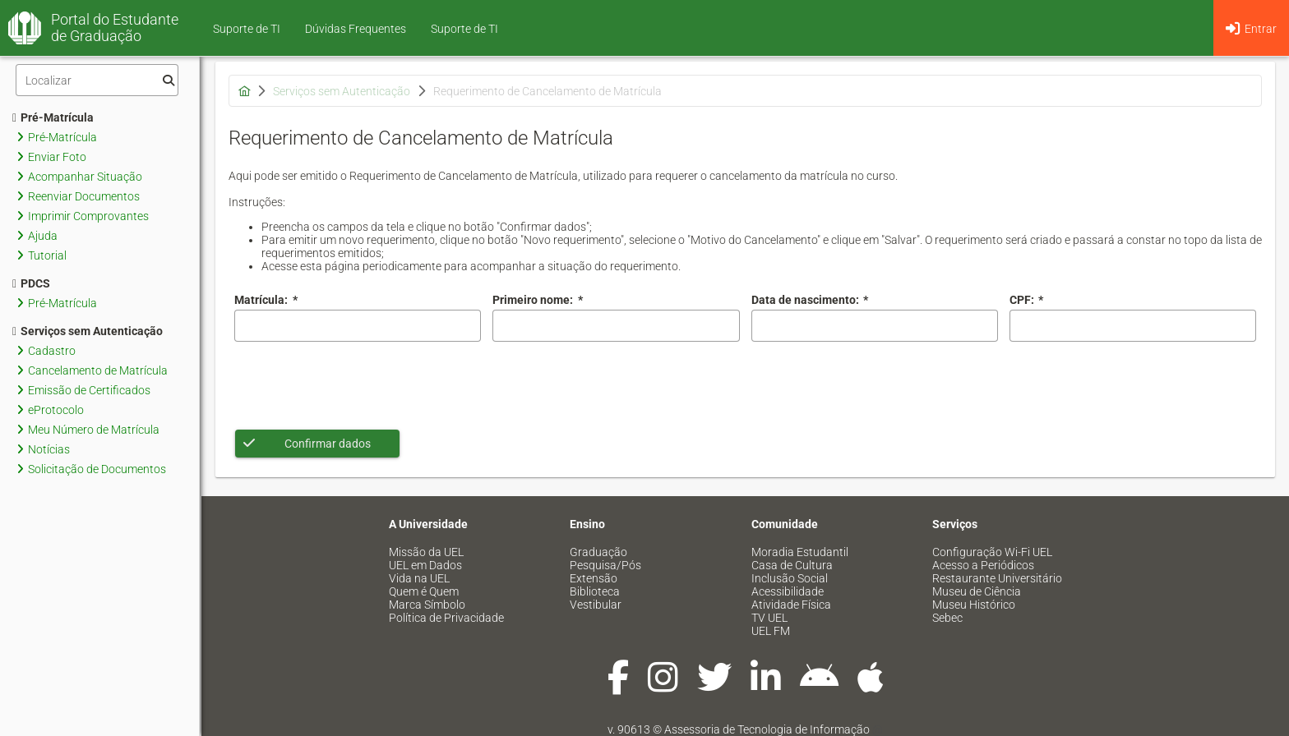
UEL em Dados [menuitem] (425, 565)
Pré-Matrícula (53, 117)
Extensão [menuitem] (593, 578)
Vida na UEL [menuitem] (419, 578)
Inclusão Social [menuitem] (789, 578)
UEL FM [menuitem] (770, 630)
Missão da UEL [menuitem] (426, 552)
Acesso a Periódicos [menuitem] (983, 565)
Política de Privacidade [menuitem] (446, 617)
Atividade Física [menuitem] (791, 604)
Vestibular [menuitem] (595, 604)
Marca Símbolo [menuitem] (427, 604)
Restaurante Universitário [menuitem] (997, 578)
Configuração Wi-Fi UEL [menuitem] (992, 552)
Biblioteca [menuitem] (595, 591)
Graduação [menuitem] (598, 552)
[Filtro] (97, 80)
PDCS (31, 283)
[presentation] (359, 385)
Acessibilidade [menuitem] (787, 591)
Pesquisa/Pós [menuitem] (605, 565)
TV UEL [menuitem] (769, 617)
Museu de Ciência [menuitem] (976, 591)
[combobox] (874, 326)
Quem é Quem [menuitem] (424, 591)
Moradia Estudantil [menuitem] (799, 552)
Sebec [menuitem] (947, 617)
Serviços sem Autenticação (87, 331)
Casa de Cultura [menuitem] (792, 565)
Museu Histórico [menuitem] (973, 604)
